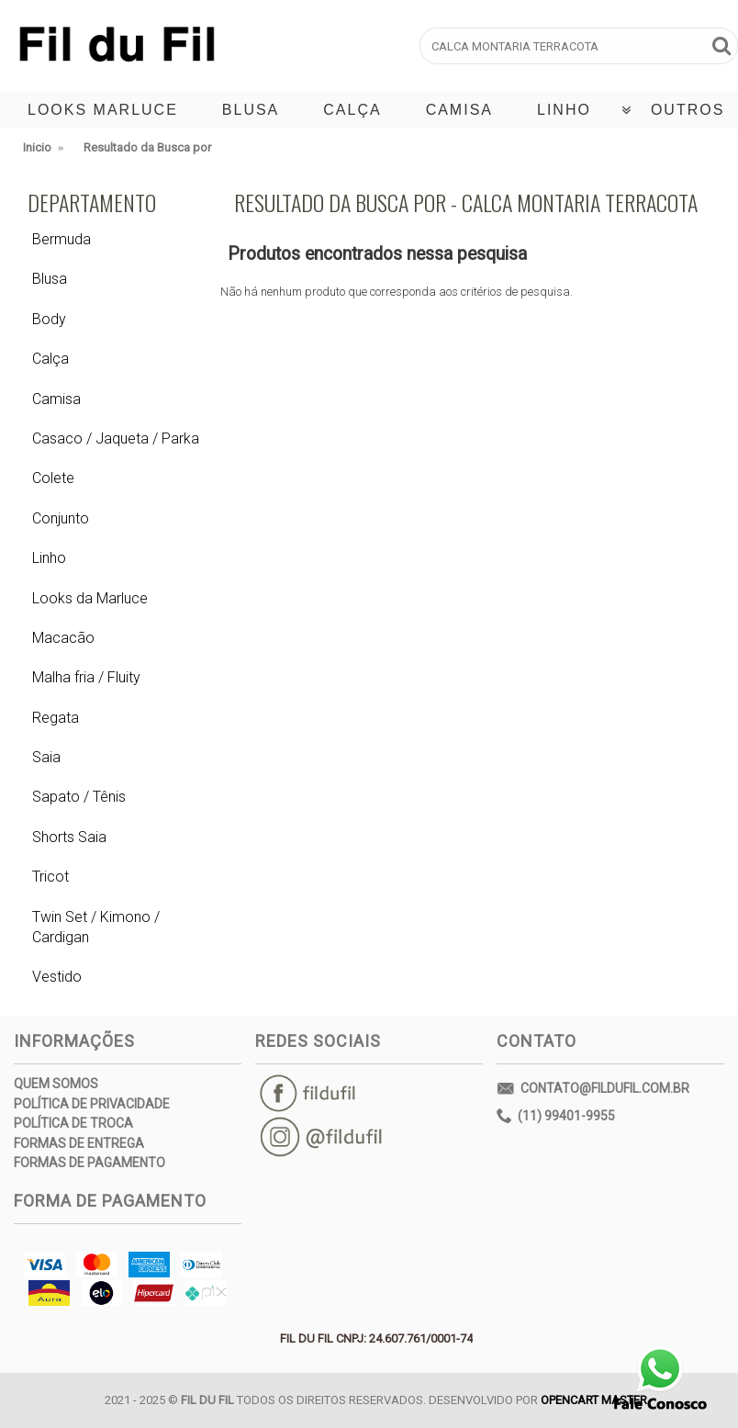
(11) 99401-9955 (556, 1117)
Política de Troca (73, 1123)
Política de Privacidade (92, 1103)
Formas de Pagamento (89, 1162)
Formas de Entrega (79, 1143)
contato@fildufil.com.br (593, 1090)
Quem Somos (56, 1083)
